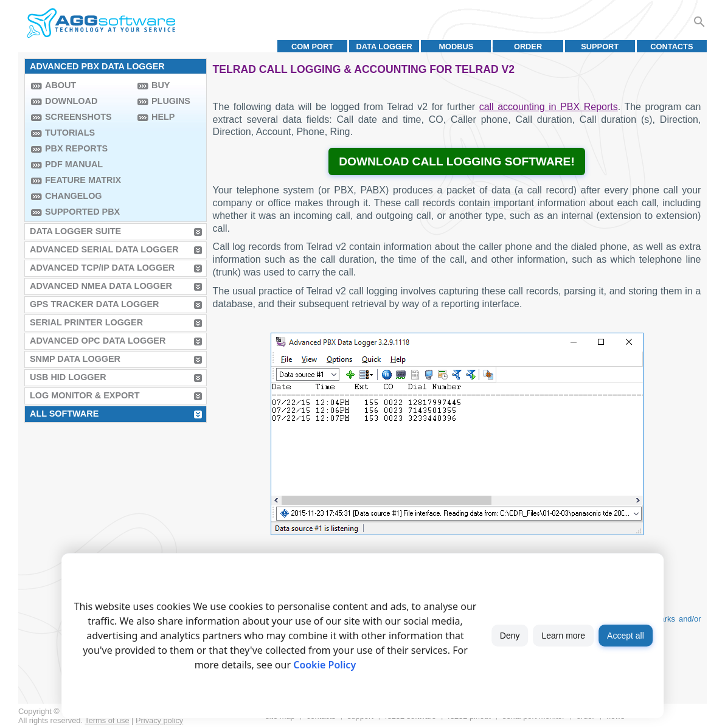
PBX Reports (76, 148)
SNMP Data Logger (75, 359)
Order (528, 46)
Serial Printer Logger (86, 322)
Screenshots (78, 117)
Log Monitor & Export (84, 395)
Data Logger (384, 46)
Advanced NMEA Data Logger (101, 286)
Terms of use (107, 720)
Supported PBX (82, 212)
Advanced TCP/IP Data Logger (102, 267)
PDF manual (74, 164)
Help (163, 117)
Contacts (671, 46)
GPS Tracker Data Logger (94, 304)
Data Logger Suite (75, 231)
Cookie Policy (324, 664)
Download (71, 101)
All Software (64, 413)
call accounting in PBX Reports (548, 107)
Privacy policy (159, 720)
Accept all (625, 635)
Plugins (170, 101)
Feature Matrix (83, 180)
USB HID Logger (68, 377)
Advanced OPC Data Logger (97, 340)
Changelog (73, 196)
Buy (160, 85)
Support (600, 46)
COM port (312, 46)
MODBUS (456, 46)
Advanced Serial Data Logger (104, 249)
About (60, 85)
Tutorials (70, 132)
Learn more (564, 635)
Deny (510, 635)
